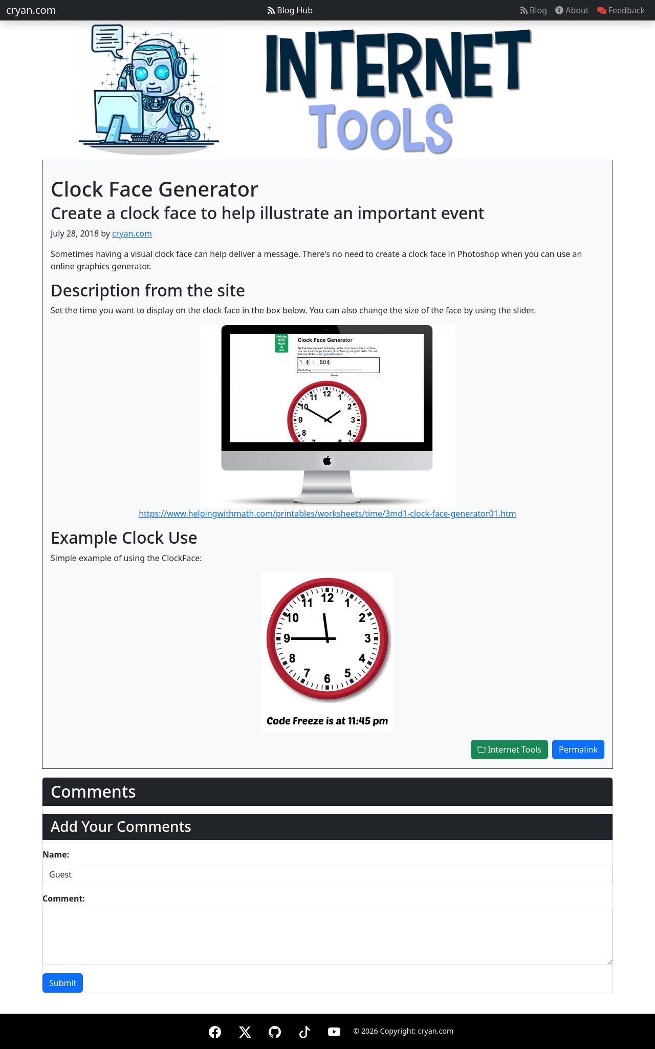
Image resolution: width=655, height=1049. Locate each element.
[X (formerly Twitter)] (245, 1030)
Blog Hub (290, 10)
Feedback (621, 10)
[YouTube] (334, 1030)
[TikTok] (304, 1030)
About (572, 10)
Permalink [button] (578, 749)
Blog (533, 10)
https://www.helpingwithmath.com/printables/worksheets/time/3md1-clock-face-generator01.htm (327, 513)
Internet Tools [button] (509, 749)
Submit (62, 983)
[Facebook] (215, 1030)
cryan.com (31, 10)
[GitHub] (275, 1030)
